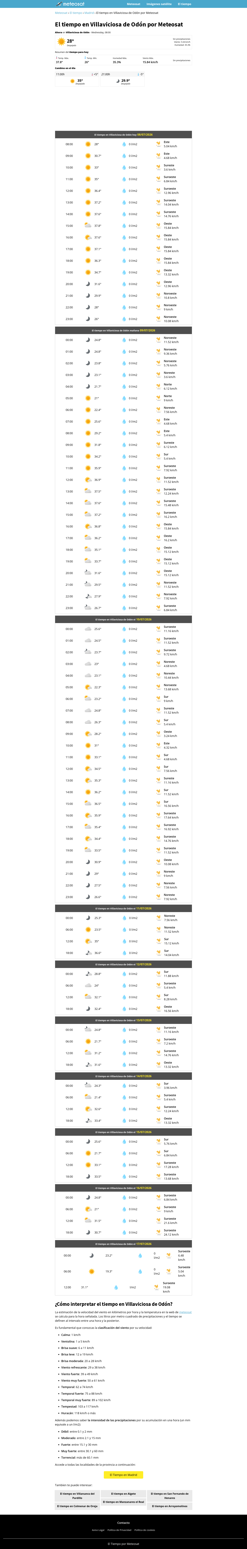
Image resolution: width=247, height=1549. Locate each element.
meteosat (185, 1312)
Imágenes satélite (159, 4)
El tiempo (184, 4)
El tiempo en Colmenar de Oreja (77, 1506)
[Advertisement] (123, 109)
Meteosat (133, 4)
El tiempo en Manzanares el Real (123, 1502)
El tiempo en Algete (123, 1493)
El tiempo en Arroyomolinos (169, 1506)
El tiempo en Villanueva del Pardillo (77, 1496)
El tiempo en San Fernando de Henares (170, 1496)
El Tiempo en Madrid (123, 1475)
